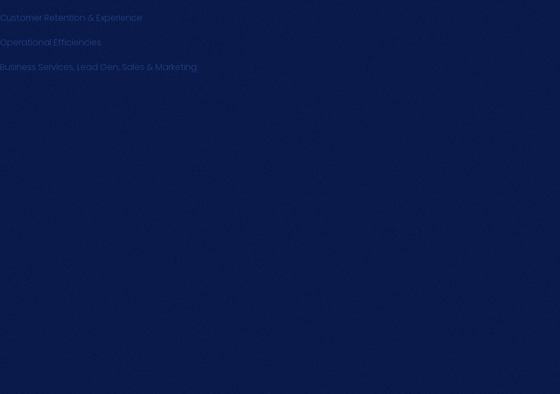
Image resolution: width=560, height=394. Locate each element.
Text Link (17, 30)
